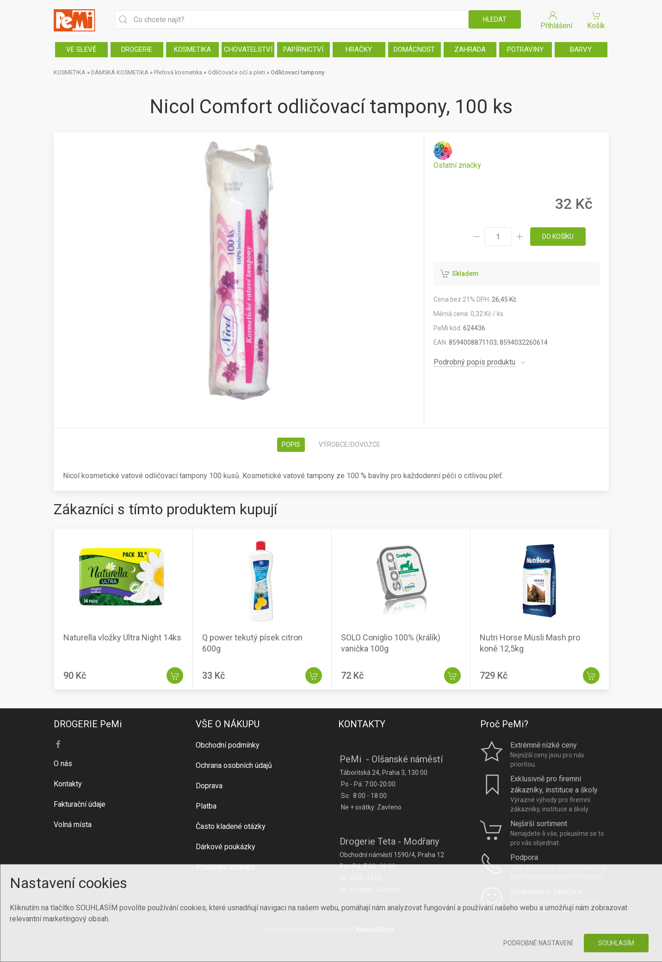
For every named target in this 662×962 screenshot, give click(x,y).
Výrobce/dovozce (349, 444)
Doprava (209, 785)
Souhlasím (616, 943)
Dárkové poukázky (225, 846)
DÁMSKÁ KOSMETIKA (119, 72)
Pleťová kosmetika (178, 72)
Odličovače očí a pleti (236, 72)
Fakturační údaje (79, 804)
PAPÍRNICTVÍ (303, 49)
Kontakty (68, 783)
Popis (291, 444)
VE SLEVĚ (81, 49)
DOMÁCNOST (414, 49)
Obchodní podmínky (228, 745)
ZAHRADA (470, 49)
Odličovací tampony (297, 72)
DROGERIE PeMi (88, 724)
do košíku (558, 236)
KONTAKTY (361, 724)
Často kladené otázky (231, 826)
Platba (206, 806)
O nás (63, 763)
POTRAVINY (525, 49)
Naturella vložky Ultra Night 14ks (122, 637)
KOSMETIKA (192, 49)
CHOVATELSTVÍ (248, 49)
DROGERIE (136, 49)
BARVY (581, 49)
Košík (596, 19)
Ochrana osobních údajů (234, 765)
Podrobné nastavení (538, 943)
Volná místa (73, 824)
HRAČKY (359, 49)
